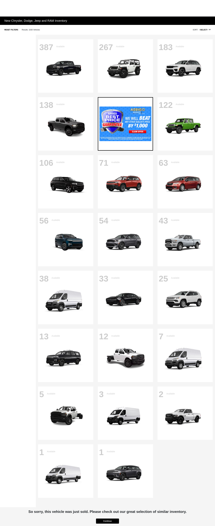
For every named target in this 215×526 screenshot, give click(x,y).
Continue (107, 521)
